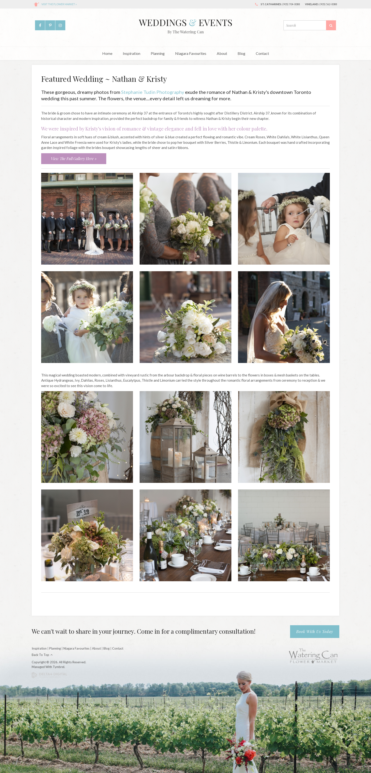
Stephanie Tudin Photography (152, 92)
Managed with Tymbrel (48, 667)
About (222, 53)
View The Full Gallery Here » (74, 158)
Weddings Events (185, 22)
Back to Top (40, 655)
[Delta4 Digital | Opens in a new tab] (49, 675)
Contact (262, 53)
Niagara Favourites (190, 53)
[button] (87, 218)
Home (107, 53)
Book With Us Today (314, 631)
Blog (241, 53)
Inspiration (131, 53)
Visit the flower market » (59, 4)
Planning (158, 53)
